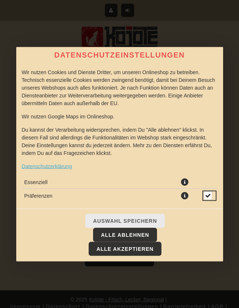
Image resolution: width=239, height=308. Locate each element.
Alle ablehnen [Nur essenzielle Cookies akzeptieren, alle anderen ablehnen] (125, 235)
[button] (184, 182)
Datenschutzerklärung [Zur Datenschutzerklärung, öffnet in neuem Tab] (47, 166)
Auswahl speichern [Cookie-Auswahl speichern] (125, 221)
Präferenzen (38, 195)
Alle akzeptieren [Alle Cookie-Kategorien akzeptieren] (125, 249)
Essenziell (36, 182)
